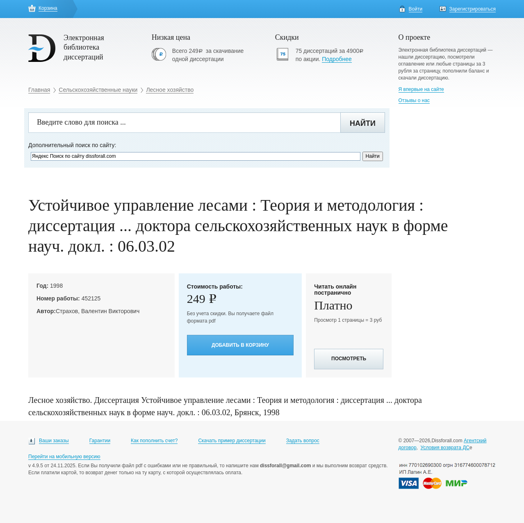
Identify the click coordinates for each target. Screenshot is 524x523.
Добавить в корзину (240, 345)
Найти (363, 123)
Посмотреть (348, 359)
